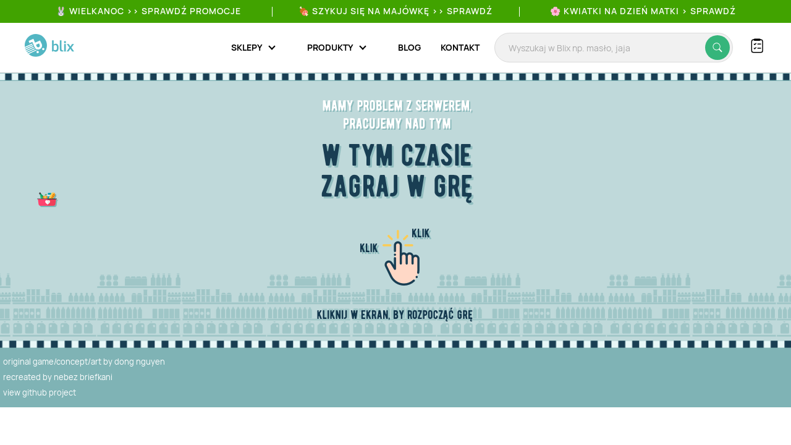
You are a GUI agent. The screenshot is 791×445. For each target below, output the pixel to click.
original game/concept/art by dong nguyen (84, 361)
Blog (409, 47)
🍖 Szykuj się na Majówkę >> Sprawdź (395, 11)
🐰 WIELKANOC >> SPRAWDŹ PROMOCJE (148, 11)
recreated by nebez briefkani (57, 377)
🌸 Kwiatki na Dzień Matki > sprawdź (643, 11)
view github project (39, 392)
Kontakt (460, 47)
